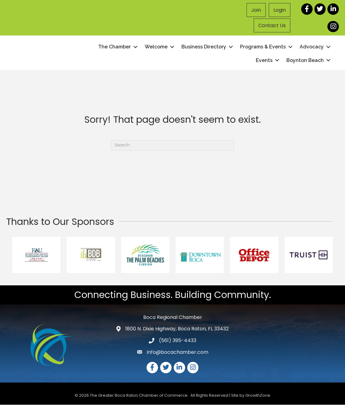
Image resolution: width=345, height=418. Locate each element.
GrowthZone (257, 409)
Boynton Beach (305, 67)
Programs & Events (263, 53)
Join (256, 10)
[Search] (172, 158)
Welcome (156, 53)
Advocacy (312, 53)
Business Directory (203, 53)
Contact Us (272, 25)
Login (279, 10)
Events (264, 67)
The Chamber (114, 53)
